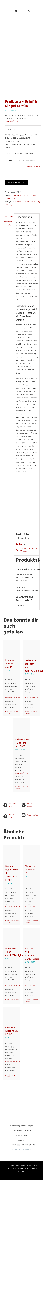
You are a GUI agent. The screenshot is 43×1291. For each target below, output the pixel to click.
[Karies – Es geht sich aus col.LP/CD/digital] (31, 648)
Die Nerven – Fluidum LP (30, 869)
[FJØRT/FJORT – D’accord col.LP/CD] (21, 727)
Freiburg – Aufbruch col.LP (10, 663)
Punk (27, 202)
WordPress (21, 1171)
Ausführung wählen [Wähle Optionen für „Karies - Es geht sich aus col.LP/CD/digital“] (28, 712)
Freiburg (21, 202)
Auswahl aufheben (34, 166)
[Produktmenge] (12, 174)
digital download (31, 548)
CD (15, 195)
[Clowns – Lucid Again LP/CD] (12, 1015)
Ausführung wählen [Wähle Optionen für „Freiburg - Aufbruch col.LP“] (9, 712)
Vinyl (14, 198)
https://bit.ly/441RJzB (12, 121)
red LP (24, 552)
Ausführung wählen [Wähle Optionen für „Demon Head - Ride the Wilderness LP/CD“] (9, 921)
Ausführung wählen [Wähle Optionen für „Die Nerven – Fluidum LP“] (28, 921)
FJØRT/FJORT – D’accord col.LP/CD (23, 743)
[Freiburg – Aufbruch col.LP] (12, 648)
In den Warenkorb (16, 182)
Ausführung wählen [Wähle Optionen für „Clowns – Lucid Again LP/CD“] (9, 1075)
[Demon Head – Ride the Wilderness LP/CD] (12, 853)
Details (17, 711)
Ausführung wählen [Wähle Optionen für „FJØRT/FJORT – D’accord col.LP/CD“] (18, 787)
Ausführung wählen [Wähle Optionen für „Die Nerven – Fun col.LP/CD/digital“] (9, 1000)
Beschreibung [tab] (8, 216)
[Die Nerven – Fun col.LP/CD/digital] (12, 936)
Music (19, 195)
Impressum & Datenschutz (21, 1150)
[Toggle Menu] (37, 11)
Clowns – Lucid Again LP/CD (11, 1031)
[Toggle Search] (29, 11)
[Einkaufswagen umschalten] (16, 11)
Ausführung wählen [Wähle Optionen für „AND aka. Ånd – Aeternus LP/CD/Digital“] (28, 1000)
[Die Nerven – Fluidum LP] (31, 853)
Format (10, 161)
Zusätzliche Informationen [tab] (8, 223)
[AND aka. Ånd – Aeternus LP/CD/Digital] (31, 936)
